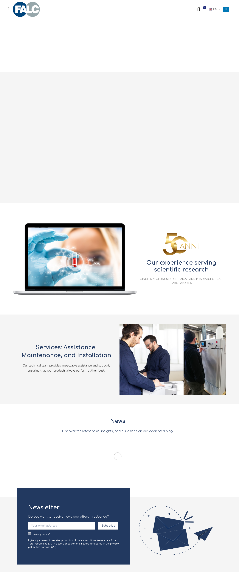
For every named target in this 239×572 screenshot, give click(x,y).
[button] (74, 258)
